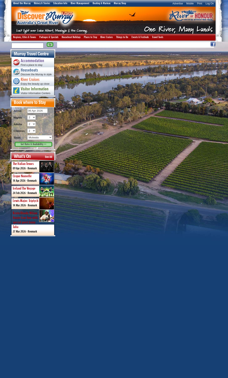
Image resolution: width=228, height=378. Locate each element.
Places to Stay (90, 37)
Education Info (60, 3)
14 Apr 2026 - (33, 178)
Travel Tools (157, 37)
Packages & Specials (48, 37)
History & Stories (42, 3)
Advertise (178, 3)
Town (17, 137)
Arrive (18, 110)
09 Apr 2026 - (33, 166)
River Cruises (106, 37)
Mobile (190, 3)
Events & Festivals (140, 37)
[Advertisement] (33, 307)
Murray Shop (120, 3)
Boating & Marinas (101, 3)
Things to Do (122, 37)
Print (199, 3)
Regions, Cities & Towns (24, 37)
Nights (18, 117)
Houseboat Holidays (71, 37)
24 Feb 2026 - (33, 191)
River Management (80, 3)
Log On (210, 3)
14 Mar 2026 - (33, 203)
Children (19, 131)
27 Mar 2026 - (33, 221)
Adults (18, 124)
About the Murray (22, 3)
